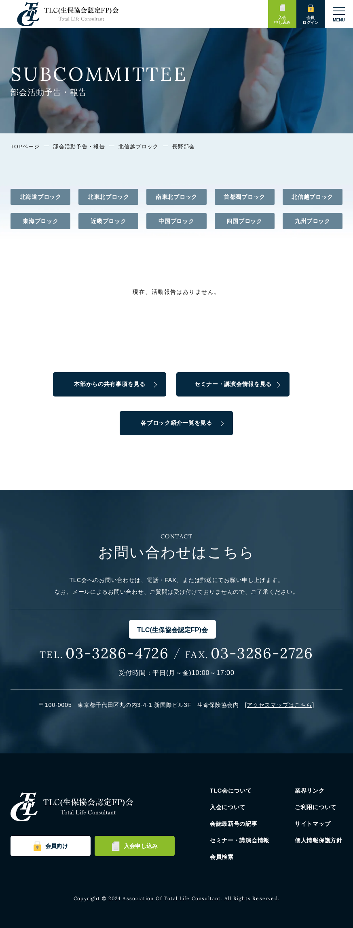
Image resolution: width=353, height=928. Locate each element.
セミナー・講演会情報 (239, 840)
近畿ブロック (108, 221)
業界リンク (310, 790)
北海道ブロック (40, 197)
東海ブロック (40, 221)
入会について (227, 807)
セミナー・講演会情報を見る (233, 384)
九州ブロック (312, 221)
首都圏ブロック (244, 197)
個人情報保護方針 (318, 840)
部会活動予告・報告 (79, 147)
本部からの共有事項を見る (110, 384)
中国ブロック (176, 221)
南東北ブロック (176, 197)
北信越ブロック (138, 147)
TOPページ (25, 147)
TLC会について (231, 790)
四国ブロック (244, 221)
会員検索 (222, 857)
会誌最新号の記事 (234, 823)
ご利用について (315, 807)
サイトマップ (312, 823)
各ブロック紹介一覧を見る (176, 423)
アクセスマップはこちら (279, 705)
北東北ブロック (108, 197)
